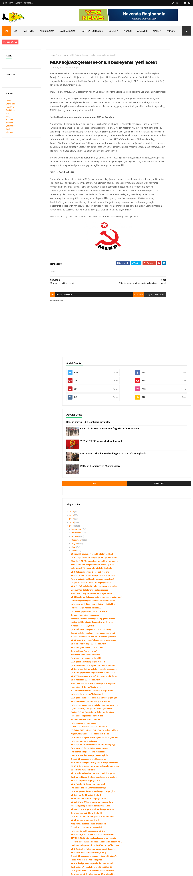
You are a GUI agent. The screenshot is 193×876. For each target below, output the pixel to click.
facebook (131, 329)
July (156, 248)
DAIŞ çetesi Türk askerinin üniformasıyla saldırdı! (165, 716)
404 (7, 113)
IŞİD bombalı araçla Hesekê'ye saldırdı (170, 541)
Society (113, 31)
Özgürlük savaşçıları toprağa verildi (168, 650)
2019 (153, 213)
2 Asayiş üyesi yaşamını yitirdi (166, 763)
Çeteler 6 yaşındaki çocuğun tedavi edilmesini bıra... (168, 430)
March (157, 782)
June (156, 252)
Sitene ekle (10, 104)
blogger (110, 329)
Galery (157, 31)
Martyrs (29, 31)
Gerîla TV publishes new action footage (19, 835)
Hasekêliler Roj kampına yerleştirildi (169, 492)
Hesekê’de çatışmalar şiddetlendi (167, 496)
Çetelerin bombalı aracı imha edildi (168, 410)
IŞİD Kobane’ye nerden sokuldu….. (168, 342)
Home (4, 3)
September (159, 241)
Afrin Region (47, 31)
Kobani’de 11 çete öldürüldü (165, 748)
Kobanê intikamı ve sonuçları (166, 499)
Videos (171, 31)
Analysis (142, 31)
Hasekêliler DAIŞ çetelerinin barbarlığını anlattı (165, 320)
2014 (153, 794)
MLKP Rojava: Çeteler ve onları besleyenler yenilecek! (167, 564)
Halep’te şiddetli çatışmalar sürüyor (168, 727)
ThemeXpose (18, 872)
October (157, 237)
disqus (120, 329)
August (157, 245)
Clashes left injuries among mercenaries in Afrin (23, 829)
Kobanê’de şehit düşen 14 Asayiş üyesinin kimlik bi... (167, 337)
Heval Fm (10, 107)
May (156, 775)
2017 (153, 220)
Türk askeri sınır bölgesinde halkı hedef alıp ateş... (168, 273)
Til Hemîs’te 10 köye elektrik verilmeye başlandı (166, 627)
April (156, 779)
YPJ (156, 184)
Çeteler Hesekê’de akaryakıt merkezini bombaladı (166, 418)
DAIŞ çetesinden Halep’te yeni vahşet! (170, 414)
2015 (153, 227)
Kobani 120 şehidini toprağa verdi (167, 583)
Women (127, 31)
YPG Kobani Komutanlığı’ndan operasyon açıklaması (166, 389)
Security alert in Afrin (11, 832)
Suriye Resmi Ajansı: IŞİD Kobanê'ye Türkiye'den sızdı (169, 678)
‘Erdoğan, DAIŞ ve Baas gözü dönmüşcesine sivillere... (166, 510)
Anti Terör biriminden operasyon (167, 407)
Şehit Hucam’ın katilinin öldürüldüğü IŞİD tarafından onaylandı (174, 157)
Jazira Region (68, 31)
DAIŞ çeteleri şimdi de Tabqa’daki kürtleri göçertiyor (167, 464)
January (157, 789)
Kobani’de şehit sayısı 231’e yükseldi (169, 399)
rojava (57, 55)
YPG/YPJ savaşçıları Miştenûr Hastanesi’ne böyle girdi (166, 436)
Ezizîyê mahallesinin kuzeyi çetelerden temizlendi (165, 377)
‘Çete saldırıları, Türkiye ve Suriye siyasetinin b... (168, 482)
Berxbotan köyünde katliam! (165, 767)
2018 (153, 216)
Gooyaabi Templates (46, 872)
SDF (16, 31)
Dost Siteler (11, 110)
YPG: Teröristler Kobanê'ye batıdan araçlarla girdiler (168, 684)
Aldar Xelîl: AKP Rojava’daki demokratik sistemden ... (165, 268)
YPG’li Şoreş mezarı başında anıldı (168, 641)
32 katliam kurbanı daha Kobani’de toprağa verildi (167, 455)
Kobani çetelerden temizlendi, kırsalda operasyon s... (166, 476)
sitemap (9, 132)
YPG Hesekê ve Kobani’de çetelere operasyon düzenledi (169, 326)
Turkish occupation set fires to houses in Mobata (23, 826)
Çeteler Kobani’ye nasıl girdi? (166, 403)
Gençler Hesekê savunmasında (167, 352)
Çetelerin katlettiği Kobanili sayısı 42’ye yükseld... (167, 722)
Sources (28, 3)
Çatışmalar (10, 126)
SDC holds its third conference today (18, 823)
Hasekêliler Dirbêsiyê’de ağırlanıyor (169, 450)
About (19, 3)
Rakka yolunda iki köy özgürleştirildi (168, 700)
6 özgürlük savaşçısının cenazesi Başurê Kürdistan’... (167, 696)
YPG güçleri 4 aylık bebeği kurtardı (168, 605)
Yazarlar (9, 123)
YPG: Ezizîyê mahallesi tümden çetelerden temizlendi (166, 308)
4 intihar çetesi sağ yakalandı (165, 367)
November (159, 234)
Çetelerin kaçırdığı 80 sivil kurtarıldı (168, 631)
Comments (179, 184)
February (158, 786)
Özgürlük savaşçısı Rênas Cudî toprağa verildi (166, 302)
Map (11, 3)
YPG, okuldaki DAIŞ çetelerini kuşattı (169, 771)
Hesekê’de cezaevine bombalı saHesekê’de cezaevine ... (166, 672)
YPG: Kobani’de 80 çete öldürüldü (168, 441)
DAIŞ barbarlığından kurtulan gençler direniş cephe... (169, 579)
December (159, 230)
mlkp (50, 55)
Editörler (9, 119)
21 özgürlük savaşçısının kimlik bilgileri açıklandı (166, 256)
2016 (153, 223)
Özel (8, 129)
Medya (9, 116)
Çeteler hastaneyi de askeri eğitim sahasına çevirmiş (168, 521)
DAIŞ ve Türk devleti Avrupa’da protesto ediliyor (167, 636)
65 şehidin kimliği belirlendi (165, 568)
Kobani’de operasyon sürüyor (166, 526)
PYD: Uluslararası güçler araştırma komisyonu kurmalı (168, 558)
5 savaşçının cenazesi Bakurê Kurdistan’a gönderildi (166, 383)
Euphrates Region (92, 31)
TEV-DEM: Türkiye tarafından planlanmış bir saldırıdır (165, 666)
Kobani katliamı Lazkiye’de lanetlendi (169, 459)
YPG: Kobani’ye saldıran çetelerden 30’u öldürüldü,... (168, 705)
